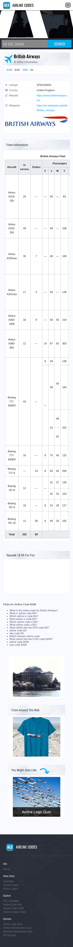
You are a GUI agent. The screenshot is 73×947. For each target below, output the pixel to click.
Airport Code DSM (13, 908)
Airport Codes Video (14, 912)
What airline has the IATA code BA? (29, 627)
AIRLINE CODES (18, 5)
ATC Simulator (11, 901)
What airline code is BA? (23, 624)
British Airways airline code (25, 636)
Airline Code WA (12, 904)
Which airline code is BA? (24, 622)
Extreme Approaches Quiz (18, 931)
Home (6, 869)
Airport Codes (11, 885)
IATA (25, 70)
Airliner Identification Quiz (17, 927)
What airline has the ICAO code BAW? (31, 639)
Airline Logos (10, 888)
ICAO (9, 70)
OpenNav (8, 881)
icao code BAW (18, 644)
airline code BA (18, 630)
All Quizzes (9, 935)
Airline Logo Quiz (12, 924)
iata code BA (17, 633)
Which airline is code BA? (24, 616)
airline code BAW (19, 642)
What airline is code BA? (23, 619)
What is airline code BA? (23, 613)
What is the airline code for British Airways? (34, 610)
